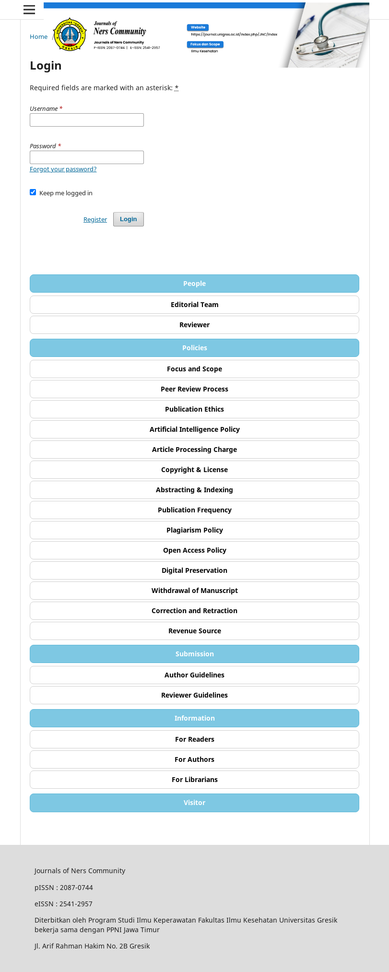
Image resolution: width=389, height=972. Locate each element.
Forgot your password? (63, 169)
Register (95, 219)
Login (128, 219)
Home (38, 36)
